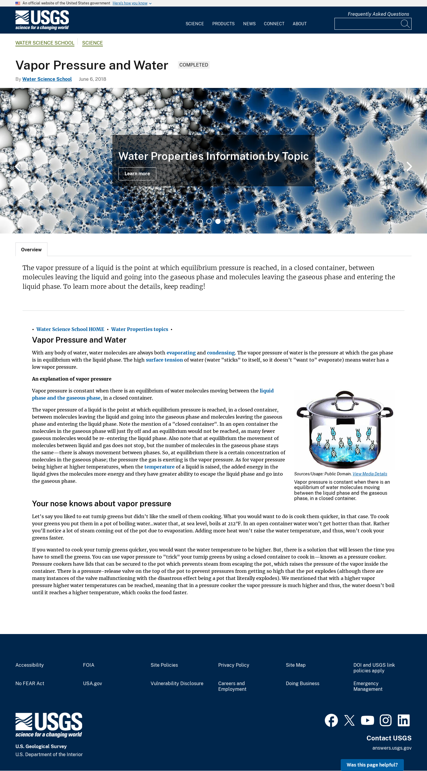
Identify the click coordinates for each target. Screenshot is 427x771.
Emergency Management (368, 686)
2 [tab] (209, 221)
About (300, 23)
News (249, 23)
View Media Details (370, 474)
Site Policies (164, 665)
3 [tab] (218, 221)
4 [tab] (227, 221)
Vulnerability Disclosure (177, 683)
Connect (274, 23)
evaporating (181, 353)
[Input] (373, 24)
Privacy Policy (233, 665)
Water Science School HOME (70, 329)
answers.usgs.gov (392, 748)
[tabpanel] (213, 161)
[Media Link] (344, 430)
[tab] (31, 249)
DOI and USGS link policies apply (374, 668)
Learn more (137, 173)
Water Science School (44, 43)
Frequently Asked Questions (378, 14)
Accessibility (29, 665)
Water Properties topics (139, 329)
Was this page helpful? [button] (372, 765)
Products (223, 23)
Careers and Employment (232, 686)
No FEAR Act (29, 683)
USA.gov (92, 683)
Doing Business (302, 683)
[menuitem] (194, 20)
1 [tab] (200, 221)
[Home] (42, 28)
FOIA (88, 665)
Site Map (296, 665)
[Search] (406, 24)
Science (195, 23)
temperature (159, 467)
